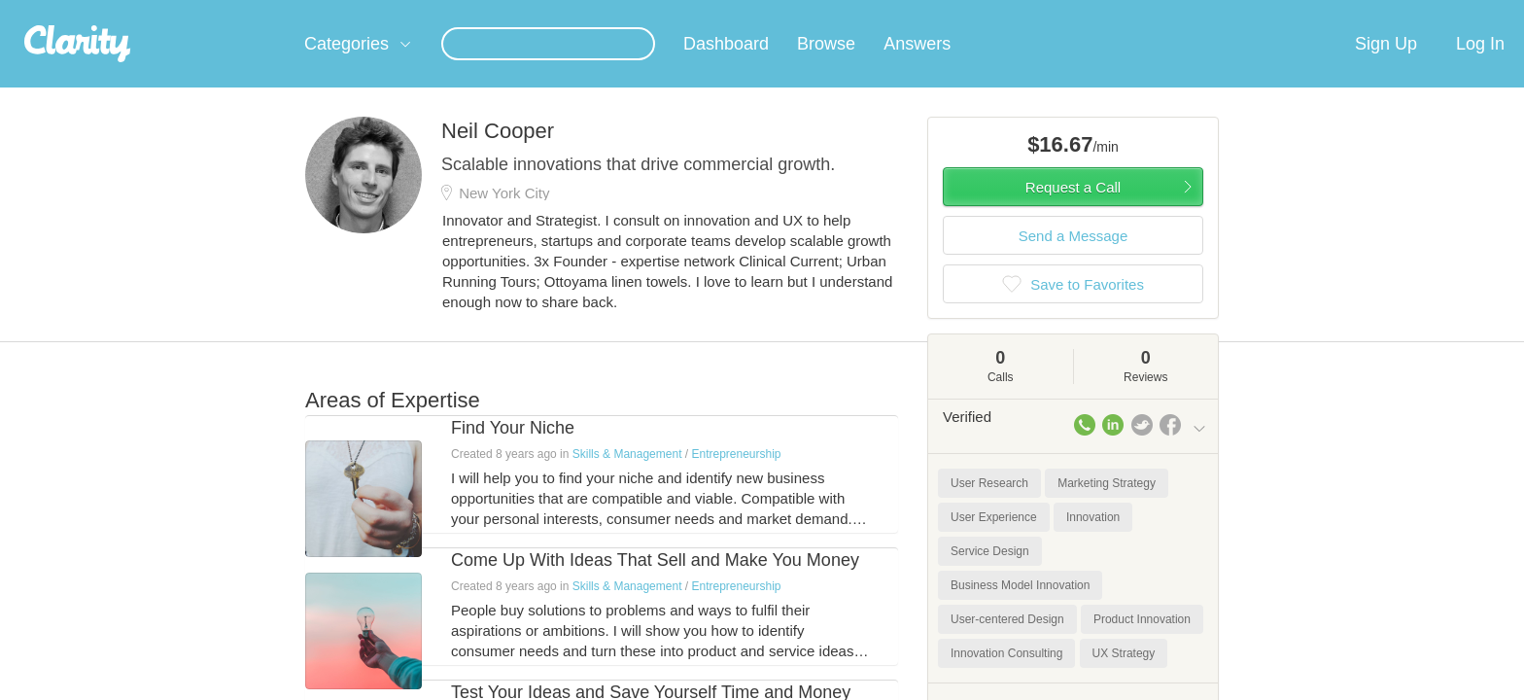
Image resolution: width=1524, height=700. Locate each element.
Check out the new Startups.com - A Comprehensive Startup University (996, 12)
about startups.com (1277, 12)
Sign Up (1386, 67)
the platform (275, 11)
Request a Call (1073, 210)
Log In (1480, 67)
